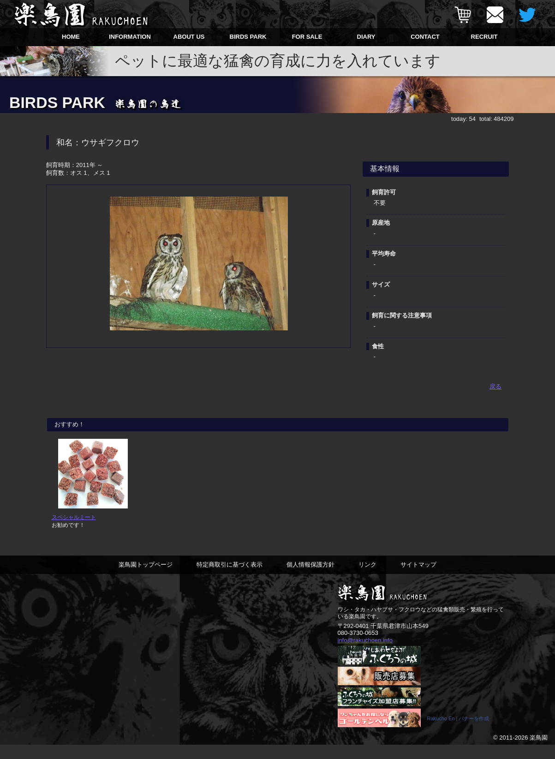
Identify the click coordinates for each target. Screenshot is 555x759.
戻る (495, 386)
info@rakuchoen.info (365, 653)
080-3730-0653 (358, 646)
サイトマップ (418, 577)
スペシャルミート (74, 530)
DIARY (366, 36)
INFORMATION (130, 36)
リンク (367, 577)
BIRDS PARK (248, 36)
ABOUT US (189, 36)
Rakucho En (441, 732)
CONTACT (425, 36)
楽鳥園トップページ (146, 577)
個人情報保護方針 (310, 577)
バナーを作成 (474, 732)
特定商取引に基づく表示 (230, 577)
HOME (71, 36)
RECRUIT (484, 36)
